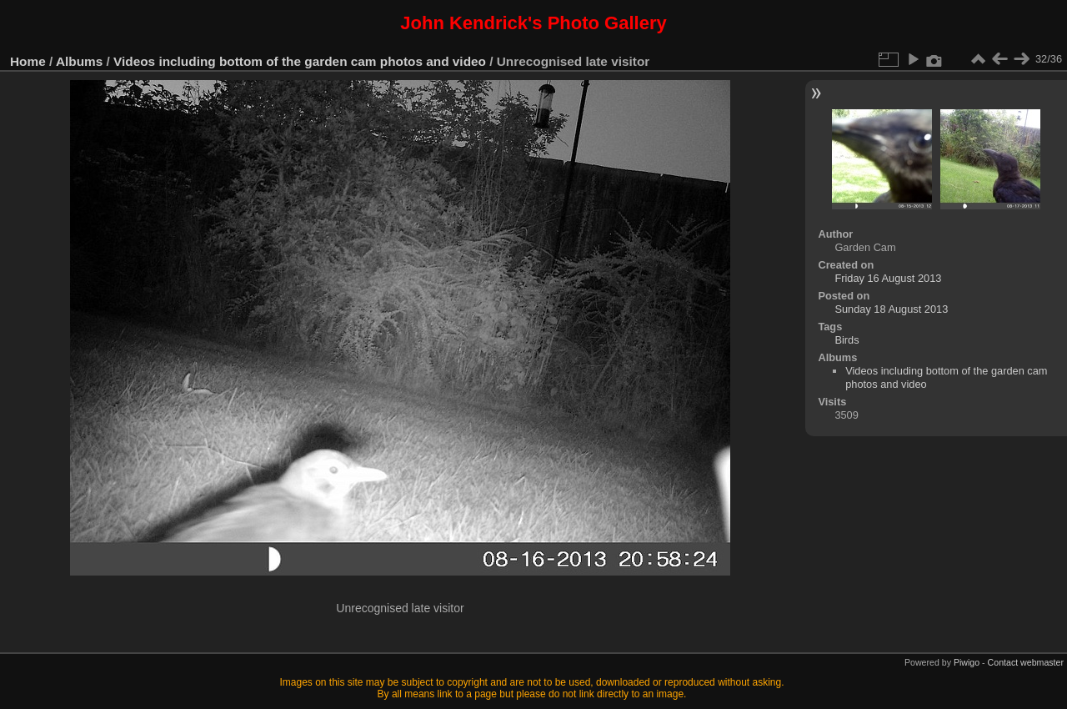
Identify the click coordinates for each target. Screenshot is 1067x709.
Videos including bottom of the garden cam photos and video (299, 61)
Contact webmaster (1026, 662)
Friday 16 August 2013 (887, 278)
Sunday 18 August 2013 (891, 309)
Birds (846, 340)
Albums (79, 61)
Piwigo (966, 662)
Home (28, 61)
